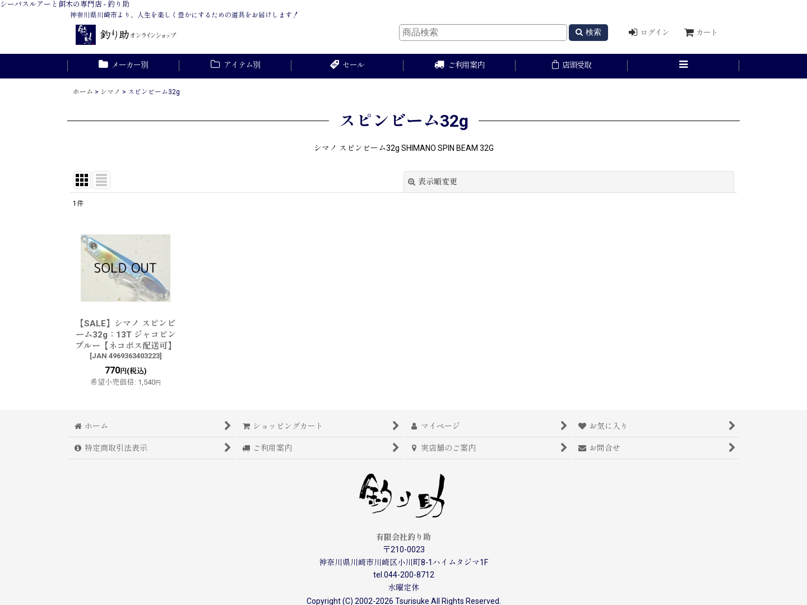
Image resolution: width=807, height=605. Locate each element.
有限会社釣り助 (403, 537)
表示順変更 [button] (432, 181)
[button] (684, 66)
